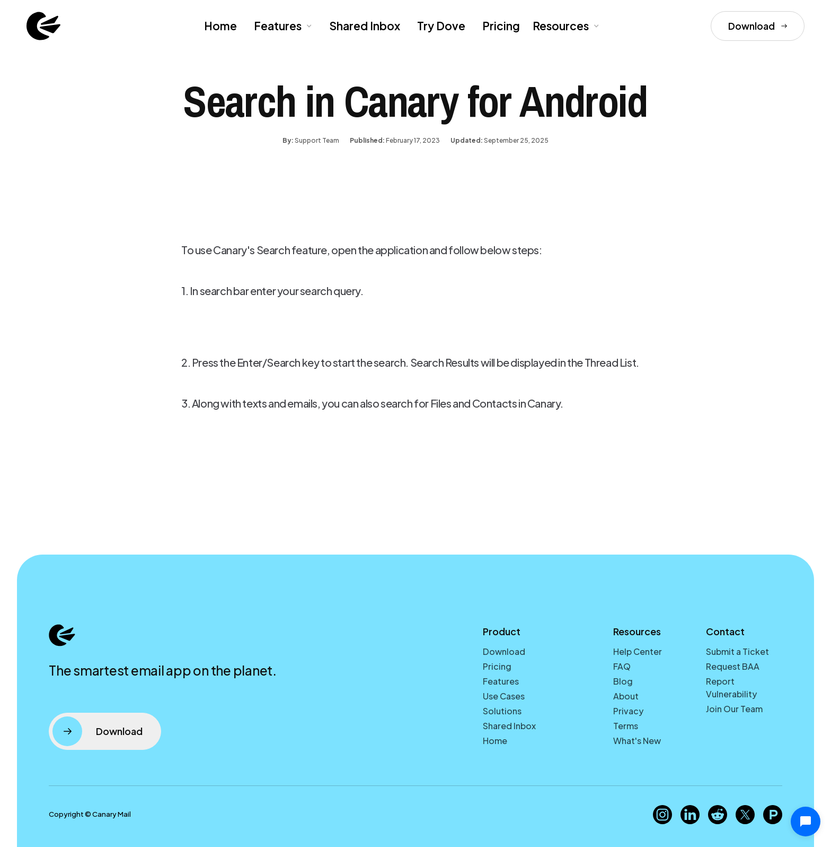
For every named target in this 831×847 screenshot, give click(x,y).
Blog (623, 681)
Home (220, 26)
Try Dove (441, 26)
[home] (43, 26)
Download (504, 651)
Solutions (502, 710)
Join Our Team (734, 708)
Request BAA (732, 666)
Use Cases (504, 696)
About (626, 696)
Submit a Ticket (737, 651)
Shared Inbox (364, 26)
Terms (625, 725)
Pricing (501, 26)
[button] (282, 26)
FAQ (622, 666)
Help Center (637, 651)
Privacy (628, 710)
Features (501, 681)
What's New (637, 740)
